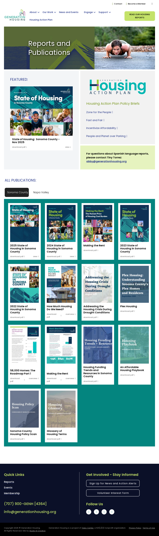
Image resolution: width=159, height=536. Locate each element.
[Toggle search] (152, 4)
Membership (12, 493)
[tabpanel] (79, 322)
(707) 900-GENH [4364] (25, 503)
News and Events (68, 12)
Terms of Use (149, 528)
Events (8, 487)
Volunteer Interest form (113, 493)
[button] (71, 313)
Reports (9, 482)
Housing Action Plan (41, 19)
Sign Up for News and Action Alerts (112, 483)
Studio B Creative (37, 530)
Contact (118, 3)
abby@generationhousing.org (106, 161)
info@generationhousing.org (30, 511)
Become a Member (137, 3)
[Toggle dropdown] (38, 12)
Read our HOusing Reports (139, 16)
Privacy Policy (135, 528)
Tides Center (88, 528)
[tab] (18, 192)
